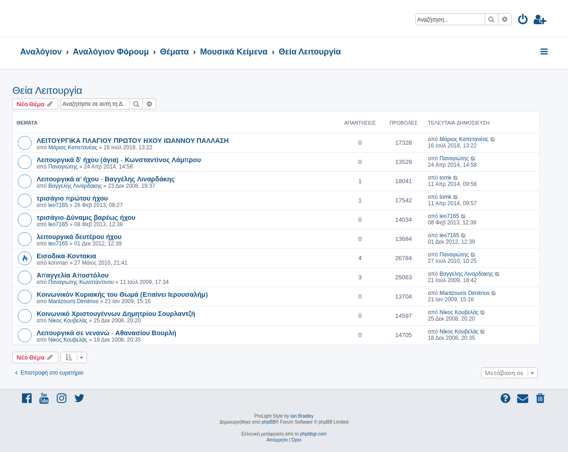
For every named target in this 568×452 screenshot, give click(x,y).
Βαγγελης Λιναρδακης (75, 186)
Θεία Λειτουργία (47, 90)
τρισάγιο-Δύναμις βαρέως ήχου (86, 217)
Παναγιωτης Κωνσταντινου (81, 282)
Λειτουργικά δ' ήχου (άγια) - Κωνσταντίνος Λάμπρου (119, 159)
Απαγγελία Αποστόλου (73, 275)
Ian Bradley (302, 416)
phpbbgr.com (313, 433)
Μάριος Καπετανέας (72, 147)
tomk (445, 177)
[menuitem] (523, 21)
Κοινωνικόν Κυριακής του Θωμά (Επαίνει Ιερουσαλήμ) (122, 294)
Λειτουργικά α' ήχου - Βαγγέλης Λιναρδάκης (106, 178)
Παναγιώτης (62, 166)
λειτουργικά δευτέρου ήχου (79, 236)
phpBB (268, 422)
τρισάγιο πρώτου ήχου (72, 198)
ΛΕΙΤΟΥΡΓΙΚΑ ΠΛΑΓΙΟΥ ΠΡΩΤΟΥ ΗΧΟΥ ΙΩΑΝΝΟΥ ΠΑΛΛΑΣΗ (133, 140)
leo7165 (58, 205)
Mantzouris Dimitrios (73, 301)
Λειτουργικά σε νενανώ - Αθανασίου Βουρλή (106, 332)
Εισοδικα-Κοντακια (66, 255)
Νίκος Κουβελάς (67, 320)
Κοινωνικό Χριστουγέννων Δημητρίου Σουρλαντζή (116, 313)
